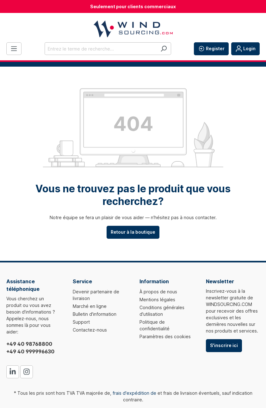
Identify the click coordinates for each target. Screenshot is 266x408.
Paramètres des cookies (165, 336)
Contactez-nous (90, 330)
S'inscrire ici (224, 345)
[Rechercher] (163, 48)
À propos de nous (158, 291)
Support (81, 322)
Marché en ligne (90, 306)
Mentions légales (157, 299)
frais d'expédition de (134, 393)
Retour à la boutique (133, 232)
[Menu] (14, 48)
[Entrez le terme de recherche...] (101, 48)
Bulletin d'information (94, 314)
